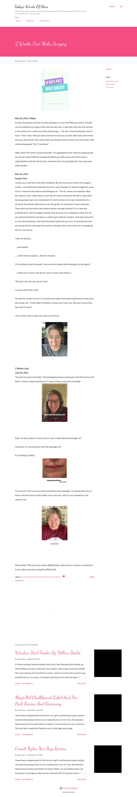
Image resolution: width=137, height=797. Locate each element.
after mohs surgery (112, 81)
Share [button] (108, 69)
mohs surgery (110, 84)
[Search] (112, 7)
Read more (81, 683)
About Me (28, 21)
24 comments (27, 683)
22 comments (27, 734)
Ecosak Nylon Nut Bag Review (40, 748)
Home (17, 21)
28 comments (27, 779)
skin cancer (109, 87)
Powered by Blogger (68, 788)
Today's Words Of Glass (31, 6)
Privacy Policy (43, 21)
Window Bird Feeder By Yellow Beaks (47, 652)
